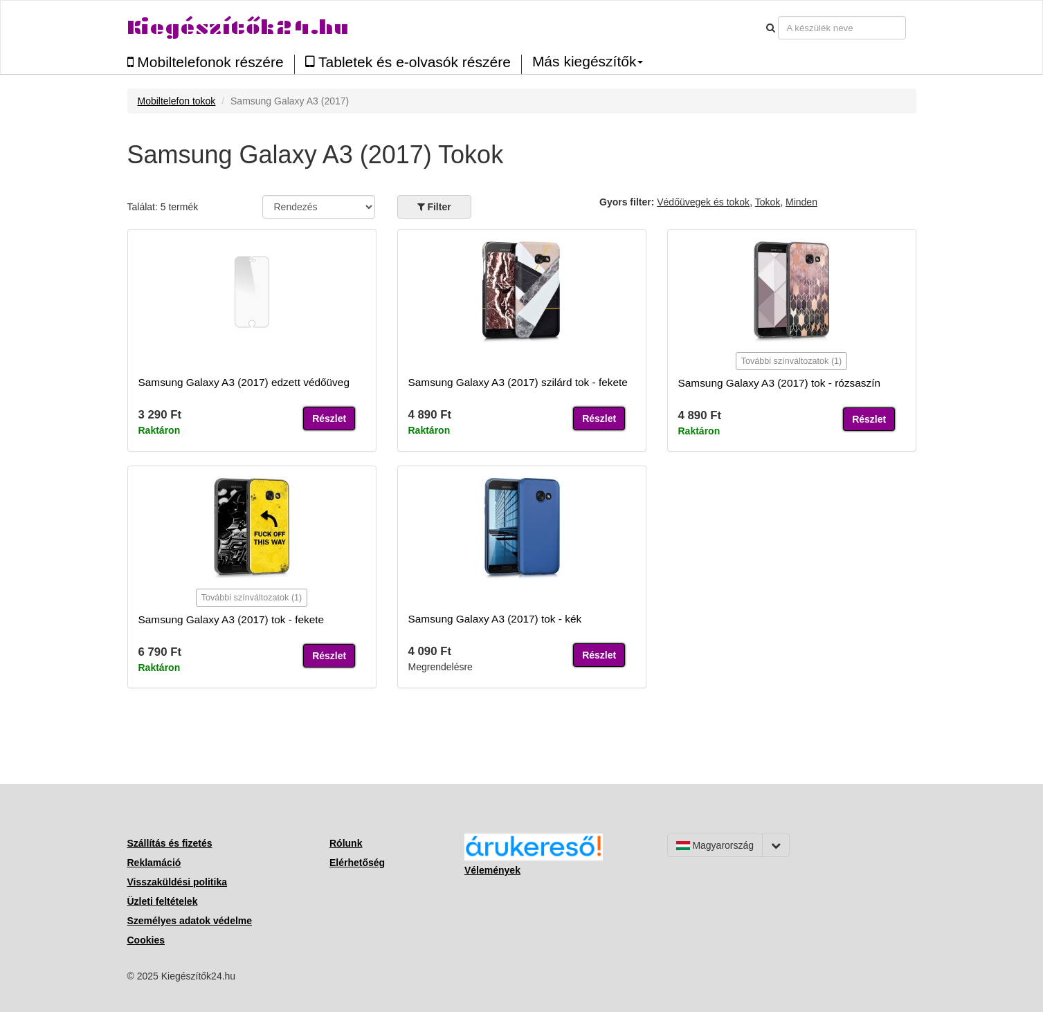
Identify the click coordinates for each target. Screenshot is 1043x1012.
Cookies (146, 940)
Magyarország (715, 845)
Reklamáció (154, 862)
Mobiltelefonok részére (205, 62)
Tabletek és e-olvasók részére (408, 62)
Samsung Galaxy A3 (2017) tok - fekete (231, 619)
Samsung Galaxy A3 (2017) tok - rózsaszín (779, 383)
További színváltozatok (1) (791, 361)
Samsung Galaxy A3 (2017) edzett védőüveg (244, 382)
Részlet (329, 418)
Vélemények (492, 870)
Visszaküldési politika (177, 881)
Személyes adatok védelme (190, 920)
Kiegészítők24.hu (238, 27)
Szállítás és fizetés (169, 843)
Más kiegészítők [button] (588, 61)
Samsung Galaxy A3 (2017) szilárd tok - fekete (518, 382)
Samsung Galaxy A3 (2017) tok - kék (495, 619)
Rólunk (345, 843)
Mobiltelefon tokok (177, 101)
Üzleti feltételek (162, 901)
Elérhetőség (357, 862)
